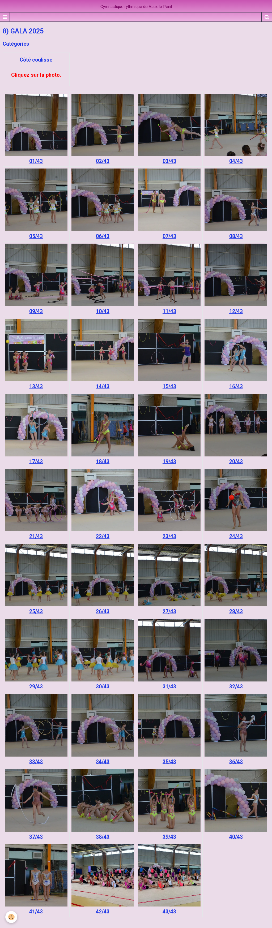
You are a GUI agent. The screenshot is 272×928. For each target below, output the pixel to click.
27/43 (169, 611)
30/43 (102, 687)
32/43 (236, 687)
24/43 (236, 536)
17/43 (36, 461)
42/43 (102, 912)
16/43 (236, 386)
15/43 (169, 386)
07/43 (169, 236)
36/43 (236, 761)
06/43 (102, 236)
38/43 (102, 837)
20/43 (236, 461)
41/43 (36, 912)
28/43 (236, 611)
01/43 (36, 161)
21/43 (36, 536)
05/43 (36, 236)
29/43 (36, 687)
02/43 (102, 161)
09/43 (36, 311)
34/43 (102, 761)
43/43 (169, 912)
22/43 (102, 536)
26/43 (102, 611)
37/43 (36, 837)
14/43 (102, 386)
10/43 (102, 311)
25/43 (36, 611)
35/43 (169, 761)
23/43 (169, 536)
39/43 (169, 837)
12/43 (236, 311)
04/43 (236, 161)
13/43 (36, 386)
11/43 (169, 311)
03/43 (169, 161)
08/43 (236, 236)
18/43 (102, 461)
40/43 (236, 837)
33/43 (36, 761)
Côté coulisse (36, 60)
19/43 (169, 461)
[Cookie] (11, 917)
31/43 (169, 687)
